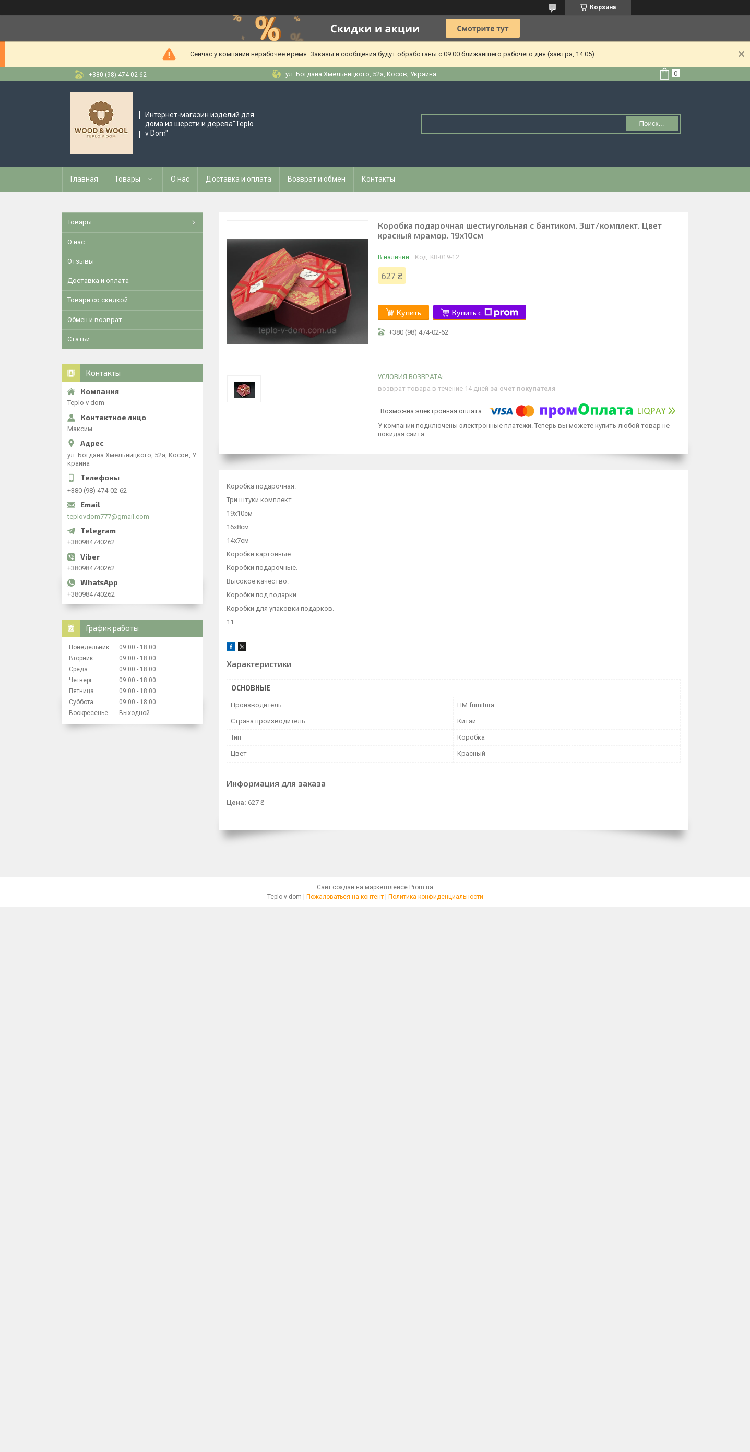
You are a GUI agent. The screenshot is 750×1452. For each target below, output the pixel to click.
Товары (127, 179)
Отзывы (80, 261)
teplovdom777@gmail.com (108, 516)
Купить (409, 312)
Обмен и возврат (94, 320)
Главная (84, 179)
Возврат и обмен (317, 179)
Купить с (485, 312)
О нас (180, 179)
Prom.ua (421, 887)
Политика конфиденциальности (435, 896)
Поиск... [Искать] (651, 123)
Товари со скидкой (97, 300)
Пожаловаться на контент (345, 896)
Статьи (78, 339)
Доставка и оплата (238, 179)
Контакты (378, 179)
